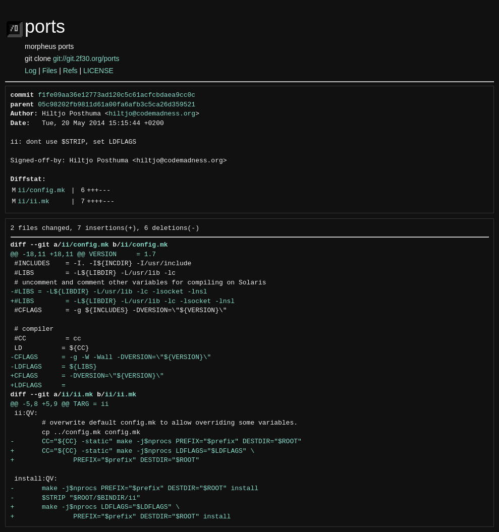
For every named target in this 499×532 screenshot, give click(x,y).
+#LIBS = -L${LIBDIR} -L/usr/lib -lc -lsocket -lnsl (123, 301)
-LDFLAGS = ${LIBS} (54, 367)
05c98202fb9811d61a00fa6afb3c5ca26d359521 (116, 104)
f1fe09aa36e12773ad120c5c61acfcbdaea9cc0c (116, 95)
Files (50, 71)
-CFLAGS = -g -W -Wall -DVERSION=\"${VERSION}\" (111, 357)
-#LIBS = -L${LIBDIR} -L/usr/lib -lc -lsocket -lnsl (109, 292)
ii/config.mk (41, 190)
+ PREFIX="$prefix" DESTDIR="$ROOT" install (121, 516)
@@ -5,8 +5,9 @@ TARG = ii (60, 404)
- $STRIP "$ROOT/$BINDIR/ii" (75, 498)
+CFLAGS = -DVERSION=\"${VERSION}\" (87, 376)
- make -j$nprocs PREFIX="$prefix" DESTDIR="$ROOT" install (134, 488)
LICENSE (98, 71)
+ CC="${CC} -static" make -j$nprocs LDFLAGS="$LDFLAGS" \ (133, 451)
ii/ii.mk (33, 201)
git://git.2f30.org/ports (86, 58)
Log (30, 71)
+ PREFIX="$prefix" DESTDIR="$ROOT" (105, 460)
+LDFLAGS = (38, 385)
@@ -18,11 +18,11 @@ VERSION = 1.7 (83, 254)
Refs (70, 71)
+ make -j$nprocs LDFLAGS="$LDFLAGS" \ (95, 507)
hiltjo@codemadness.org (152, 114)
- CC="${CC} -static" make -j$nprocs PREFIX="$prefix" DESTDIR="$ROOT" (156, 441)
